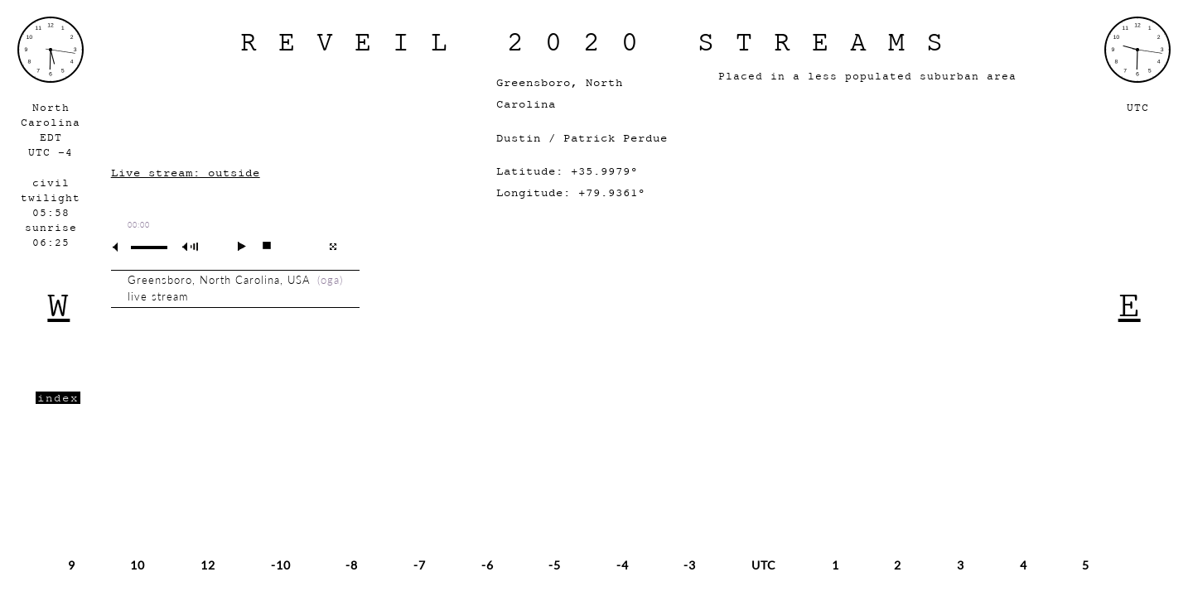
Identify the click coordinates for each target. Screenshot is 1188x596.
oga (330, 280)
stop (260, 246)
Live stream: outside (185, 172)
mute (122, 247)
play (235, 246)
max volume (193, 247)
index (58, 398)
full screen (332, 246)
